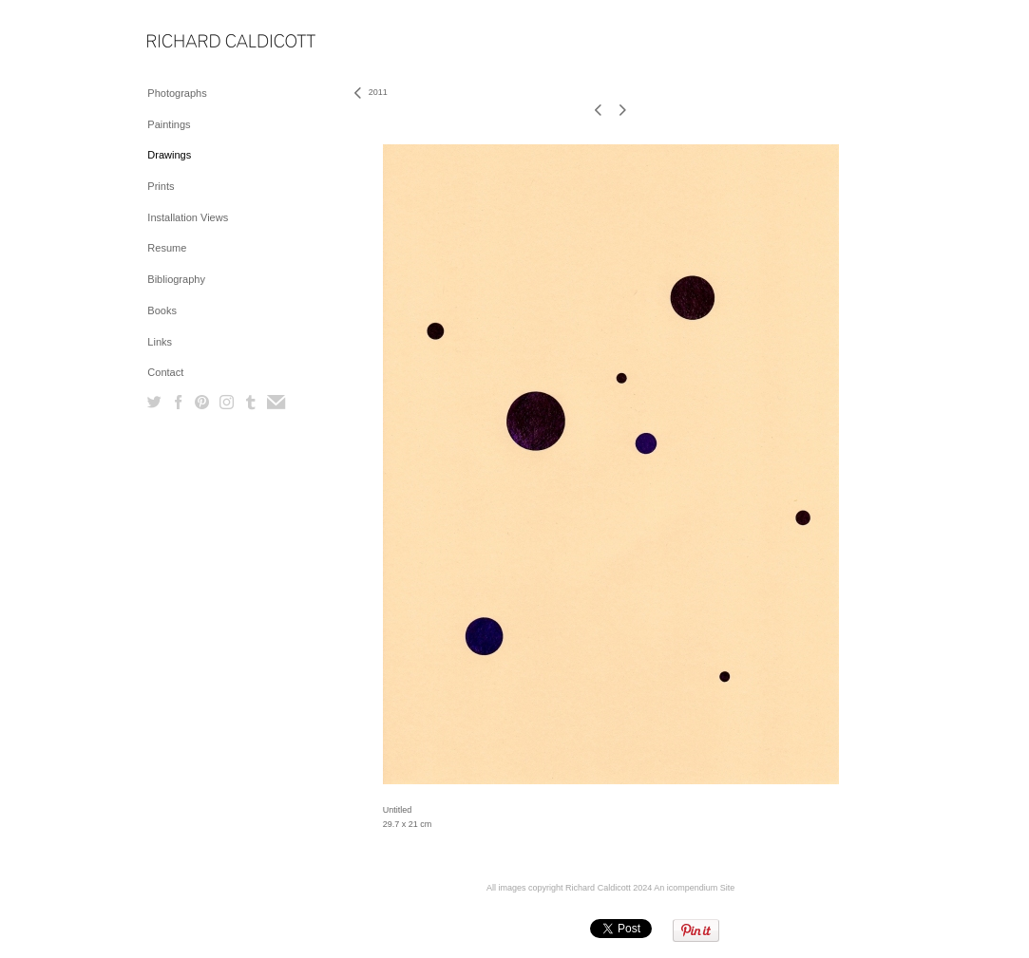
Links (159, 342)
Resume (166, 248)
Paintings (168, 124)
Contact (165, 372)
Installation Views (187, 217)
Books (162, 310)
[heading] (194, 42)
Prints (160, 186)
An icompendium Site (694, 887)
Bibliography (176, 279)
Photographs (176, 93)
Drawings (169, 154)
